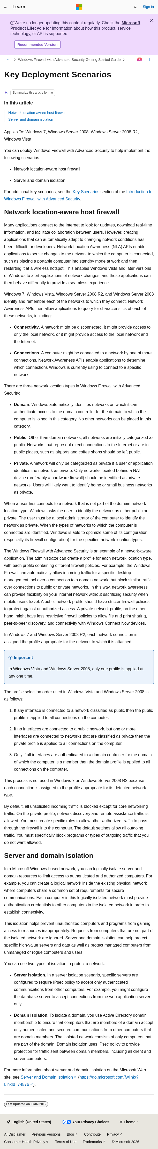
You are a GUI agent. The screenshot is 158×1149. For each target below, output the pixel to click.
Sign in (148, 7)
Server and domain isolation (30, 119)
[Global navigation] (5, 7)
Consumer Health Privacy (24, 1142)
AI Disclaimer (14, 1134)
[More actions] (149, 60)
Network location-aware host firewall (37, 113)
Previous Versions (46, 1134)
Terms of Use (65, 1142)
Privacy (113, 1134)
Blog (70, 1134)
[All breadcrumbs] (8, 60)
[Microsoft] (79, 7)
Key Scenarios (86, 192)
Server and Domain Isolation (47, 1077)
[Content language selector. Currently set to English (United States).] (29, 1122)
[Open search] (135, 7)
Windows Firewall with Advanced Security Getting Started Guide (69, 60)
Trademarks (92, 1142)
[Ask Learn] (140, 60)
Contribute (92, 1134)
